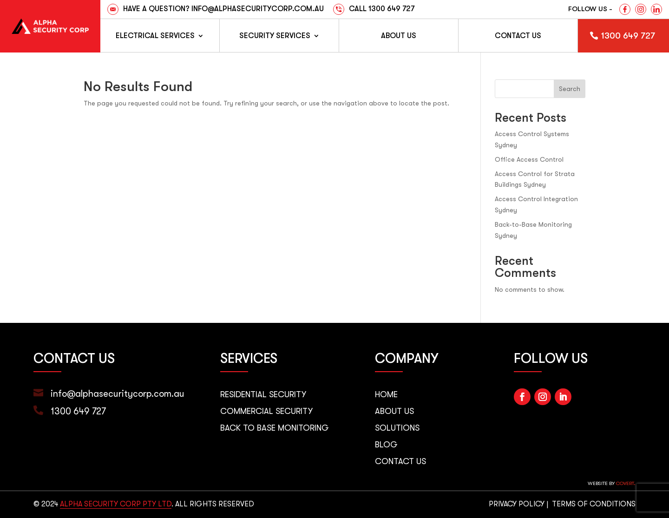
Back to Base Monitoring (274, 428)
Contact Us (400, 461)
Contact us (518, 36)
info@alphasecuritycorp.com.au (117, 393)
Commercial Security (266, 411)
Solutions (397, 428)
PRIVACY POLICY (516, 504)
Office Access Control (529, 159)
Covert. (626, 483)
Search (569, 88)
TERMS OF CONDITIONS (594, 504)
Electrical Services (155, 36)
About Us (398, 36)
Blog (386, 444)
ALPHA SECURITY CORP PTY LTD (115, 504)
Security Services (274, 36)
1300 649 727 (628, 36)
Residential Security (263, 394)
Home (386, 394)
